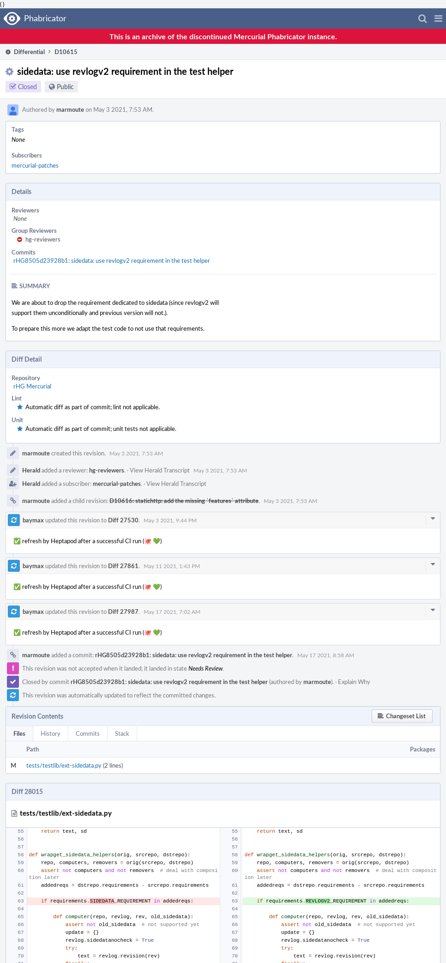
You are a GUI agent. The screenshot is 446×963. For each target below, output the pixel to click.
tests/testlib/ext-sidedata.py (64, 765)
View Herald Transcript (160, 470)
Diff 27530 (123, 520)
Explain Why (354, 682)
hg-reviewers (42, 239)
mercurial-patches (35, 165)
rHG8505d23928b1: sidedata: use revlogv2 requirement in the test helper (111, 260)
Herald (31, 470)
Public (65, 86)
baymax (33, 520)
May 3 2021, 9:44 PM (170, 520)
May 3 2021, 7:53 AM (136, 453)
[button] (438, 18)
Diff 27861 (123, 566)
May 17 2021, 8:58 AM (325, 655)
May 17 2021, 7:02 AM (172, 611)
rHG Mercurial (32, 386)
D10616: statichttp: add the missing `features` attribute (184, 501)
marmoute (70, 109)
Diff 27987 (123, 611)
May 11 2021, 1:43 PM (172, 565)
